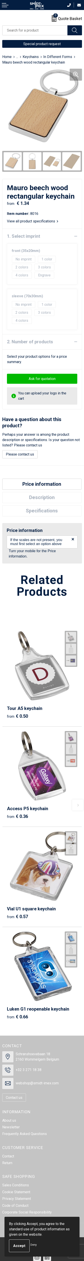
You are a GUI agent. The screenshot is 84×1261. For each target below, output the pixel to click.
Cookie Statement (16, 1192)
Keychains (31, 57)
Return (7, 1163)
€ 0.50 (17, 716)
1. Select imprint (23, 236)
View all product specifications (32, 221)
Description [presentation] (42, 497)
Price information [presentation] (41, 484)
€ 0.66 (17, 1016)
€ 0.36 (17, 816)
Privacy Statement (16, 1199)
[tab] (42, 484)
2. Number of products (30, 341)
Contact (8, 1156)
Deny (33, 1244)
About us (9, 1120)
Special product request (42, 44)
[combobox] (35, 30)
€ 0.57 (17, 916)
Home (7, 57)
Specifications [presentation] (42, 511)
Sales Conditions (15, 1185)
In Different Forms (57, 57)
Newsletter (11, 1127)
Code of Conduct (15, 1205)
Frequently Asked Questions (24, 1134)
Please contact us (20, 454)
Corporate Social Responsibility (27, 1212)
